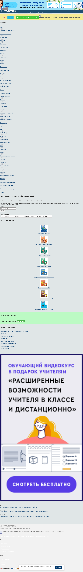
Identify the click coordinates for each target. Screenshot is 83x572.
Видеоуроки (4, 334)
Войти (10, 17)
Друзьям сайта (5, 549)
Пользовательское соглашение (9, 535)
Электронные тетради (7, 336)
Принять (58, 567)
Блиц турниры (5, 348)
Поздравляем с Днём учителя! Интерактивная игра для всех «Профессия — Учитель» (24, 516)
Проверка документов (7, 551)
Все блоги (33, 13)
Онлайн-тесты (5, 338)
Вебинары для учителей (8, 346)
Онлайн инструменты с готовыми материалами (14, 331)
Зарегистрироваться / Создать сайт (27, 17)
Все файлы (41, 13)
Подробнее (23, 568)
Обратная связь (5, 546)
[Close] (40, 16)
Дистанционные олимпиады (9, 343)
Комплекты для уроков (7, 341)
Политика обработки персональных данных (12, 536)
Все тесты (49, 13)
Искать (3, 210)
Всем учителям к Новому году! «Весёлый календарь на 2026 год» (19, 507)
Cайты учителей (23, 13)
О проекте (4, 543)
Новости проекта (5, 504)
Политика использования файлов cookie (37, 536)
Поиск (1, 206)
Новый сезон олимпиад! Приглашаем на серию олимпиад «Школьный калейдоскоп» (24, 511)
